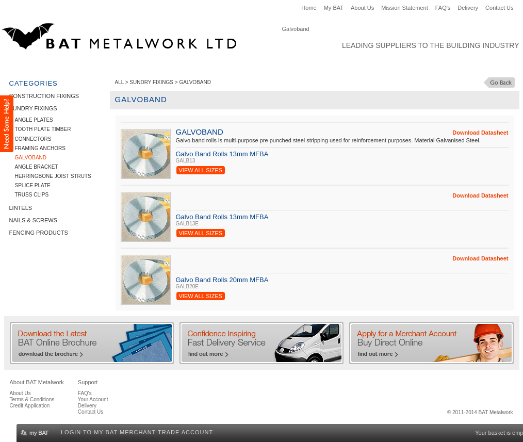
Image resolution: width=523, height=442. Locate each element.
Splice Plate (33, 185)
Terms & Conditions (32, 399)
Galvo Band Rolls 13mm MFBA (222, 154)
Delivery (467, 8)
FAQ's (443, 8)
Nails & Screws (221, 65)
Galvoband (31, 157)
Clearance (352, 65)
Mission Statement (404, 8)
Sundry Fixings (122, 65)
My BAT (334, 8)
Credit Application (30, 405)
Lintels (172, 65)
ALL (119, 82)
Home (308, 8)
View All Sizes (201, 170)
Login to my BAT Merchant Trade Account (137, 432)
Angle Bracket (36, 167)
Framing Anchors (40, 148)
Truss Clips (32, 195)
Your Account (93, 399)
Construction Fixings (47, 65)
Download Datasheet (480, 132)
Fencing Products (291, 65)
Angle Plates (34, 120)
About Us (362, 8)
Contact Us (499, 8)
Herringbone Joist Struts (53, 176)
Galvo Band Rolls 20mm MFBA (222, 280)
